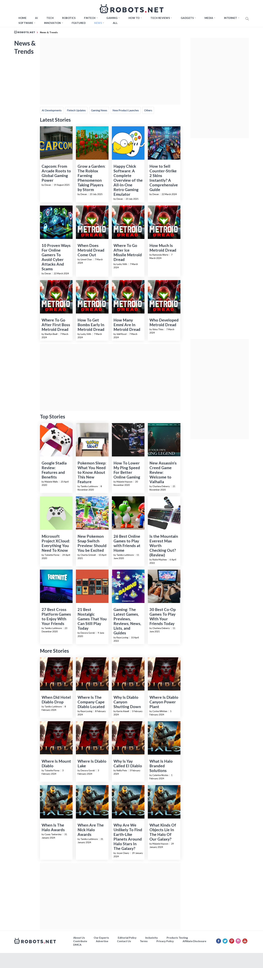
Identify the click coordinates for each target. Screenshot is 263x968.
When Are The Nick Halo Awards (91, 830)
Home (22, 17)
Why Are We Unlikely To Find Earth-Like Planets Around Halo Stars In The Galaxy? (128, 837)
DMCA (77, 944)
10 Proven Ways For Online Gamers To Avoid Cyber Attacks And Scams (56, 257)
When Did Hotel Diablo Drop (56, 699)
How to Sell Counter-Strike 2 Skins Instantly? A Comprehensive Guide (163, 178)
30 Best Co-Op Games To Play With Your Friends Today (162, 616)
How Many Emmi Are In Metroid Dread (127, 325)
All (115, 22)
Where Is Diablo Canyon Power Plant (163, 702)
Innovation (52, 22)
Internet (230, 17)
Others (148, 110)
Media (209, 17)
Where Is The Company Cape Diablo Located (91, 702)
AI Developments (52, 110)
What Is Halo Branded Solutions (161, 766)
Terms (144, 941)
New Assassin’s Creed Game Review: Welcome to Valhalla (163, 472)
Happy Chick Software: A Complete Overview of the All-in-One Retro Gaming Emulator (128, 180)
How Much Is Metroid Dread (162, 247)
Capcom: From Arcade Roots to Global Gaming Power (56, 173)
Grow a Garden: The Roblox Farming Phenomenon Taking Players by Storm (91, 178)
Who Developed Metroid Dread (164, 322)
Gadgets (187, 17)
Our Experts (101, 937)
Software (25, 22)
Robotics (68, 17)
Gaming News (99, 110)
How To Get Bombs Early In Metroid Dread (91, 325)
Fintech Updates (76, 110)
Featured (79, 22)
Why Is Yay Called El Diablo (128, 763)
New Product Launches (126, 110)
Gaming (112, 17)
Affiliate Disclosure (194, 941)
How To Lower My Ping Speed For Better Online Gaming (127, 470)
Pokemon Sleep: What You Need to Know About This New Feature (92, 472)
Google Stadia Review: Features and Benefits (54, 470)
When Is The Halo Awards (53, 827)
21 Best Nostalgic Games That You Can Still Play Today (92, 618)
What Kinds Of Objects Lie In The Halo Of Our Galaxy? (162, 832)
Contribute (80, 941)
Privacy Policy (165, 941)
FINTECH (90, 17)
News (98, 22)
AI (36, 17)
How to (134, 17)
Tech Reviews (160, 17)
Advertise (102, 941)
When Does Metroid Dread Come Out (91, 250)
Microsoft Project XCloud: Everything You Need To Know (56, 543)
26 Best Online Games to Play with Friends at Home (127, 543)
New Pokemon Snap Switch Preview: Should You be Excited (92, 543)
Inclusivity (151, 937)
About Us (79, 937)
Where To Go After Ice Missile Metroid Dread (128, 252)
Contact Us (124, 941)
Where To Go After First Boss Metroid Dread (56, 325)
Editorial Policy (127, 937)
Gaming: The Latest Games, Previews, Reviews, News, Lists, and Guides (127, 621)
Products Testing (177, 937)
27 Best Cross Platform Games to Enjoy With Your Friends (56, 616)
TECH (50, 17)
